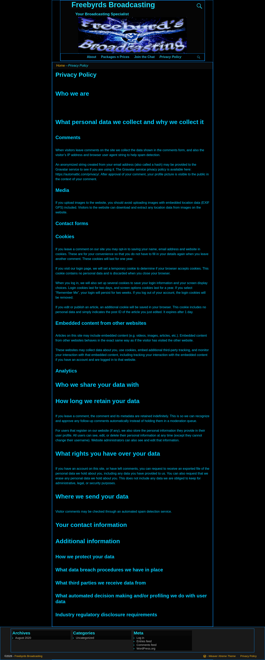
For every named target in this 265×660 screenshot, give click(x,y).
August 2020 (23, 637)
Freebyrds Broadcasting (113, 5)
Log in (140, 637)
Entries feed (144, 641)
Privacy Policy (171, 57)
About (91, 57)
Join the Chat (144, 57)
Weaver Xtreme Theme (222, 656)
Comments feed (146, 645)
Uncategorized (85, 637)
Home (60, 65)
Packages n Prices (115, 57)
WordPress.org (146, 648)
